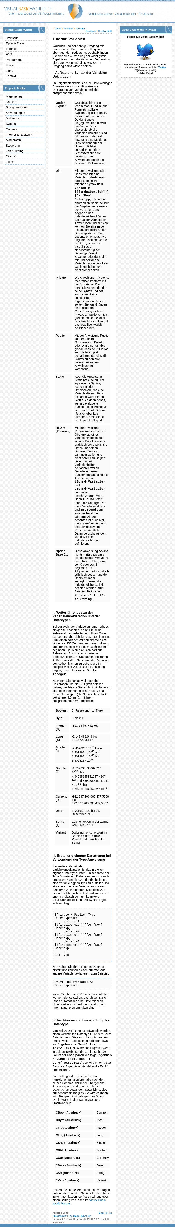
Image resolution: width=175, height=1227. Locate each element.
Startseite (12, 38)
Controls (11, 129)
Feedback (90, 31)
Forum (10, 65)
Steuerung (13, 145)
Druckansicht (105, 31)
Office (10, 162)
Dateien (11, 102)
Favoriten (86, 1216)
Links (9, 70)
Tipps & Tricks (15, 43)
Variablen (81, 28)
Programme (14, 59)
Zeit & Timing (14, 151)
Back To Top (105, 1212)
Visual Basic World (76, 1219)
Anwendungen (15, 113)
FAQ (9, 54)
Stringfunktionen (17, 107)
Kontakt (11, 76)
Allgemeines (14, 96)
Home (58, 28)
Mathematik (13, 140)
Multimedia (13, 118)
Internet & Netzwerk (19, 134)
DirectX (11, 156)
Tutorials (11, 49)
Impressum (58, 1222)
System (11, 123)
